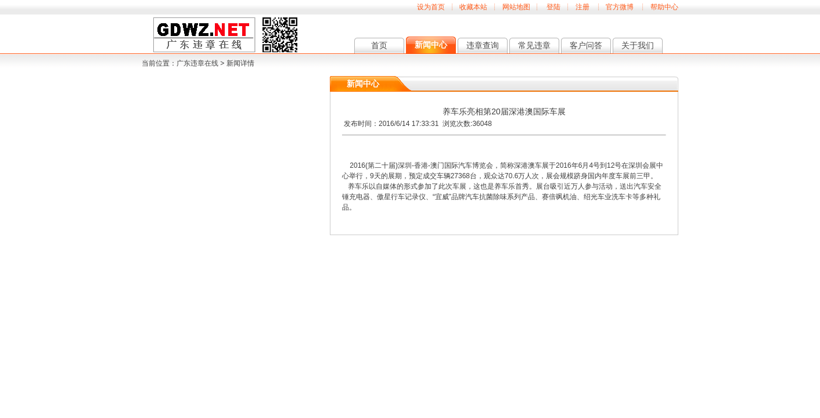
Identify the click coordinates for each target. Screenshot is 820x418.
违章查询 (482, 45)
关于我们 (637, 45)
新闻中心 (431, 44)
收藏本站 (473, 7)
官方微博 (620, 7)
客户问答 (586, 45)
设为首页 (431, 7)
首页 (379, 45)
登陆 (553, 7)
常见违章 (534, 45)
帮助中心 (664, 7)
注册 (582, 7)
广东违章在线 (197, 63)
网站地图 (516, 7)
